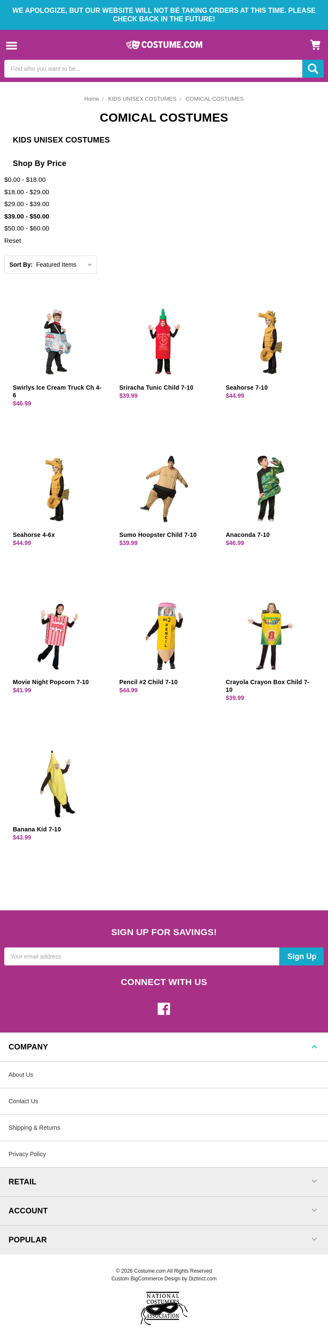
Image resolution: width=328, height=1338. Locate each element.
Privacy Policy (27, 1154)
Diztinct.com (202, 1279)
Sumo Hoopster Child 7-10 (158, 534)
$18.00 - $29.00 (26, 191)
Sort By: (21, 264)
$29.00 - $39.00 (26, 203)
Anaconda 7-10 (248, 534)
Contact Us (23, 1101)
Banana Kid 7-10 (37, 829)
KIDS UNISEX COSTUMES (142, 99)
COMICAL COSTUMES (215, 99)
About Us (21, 1074)
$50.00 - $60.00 (26, 228)
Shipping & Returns (34, 1127)
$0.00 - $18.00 (25, 179)
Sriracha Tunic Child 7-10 (156, 387)
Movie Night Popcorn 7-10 (51, 682)
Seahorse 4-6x (34, 534)
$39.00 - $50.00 (26, 216)
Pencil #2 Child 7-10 (148, 682)
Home (91, 99)
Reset (12, 240)
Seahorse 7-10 (247, 387)
